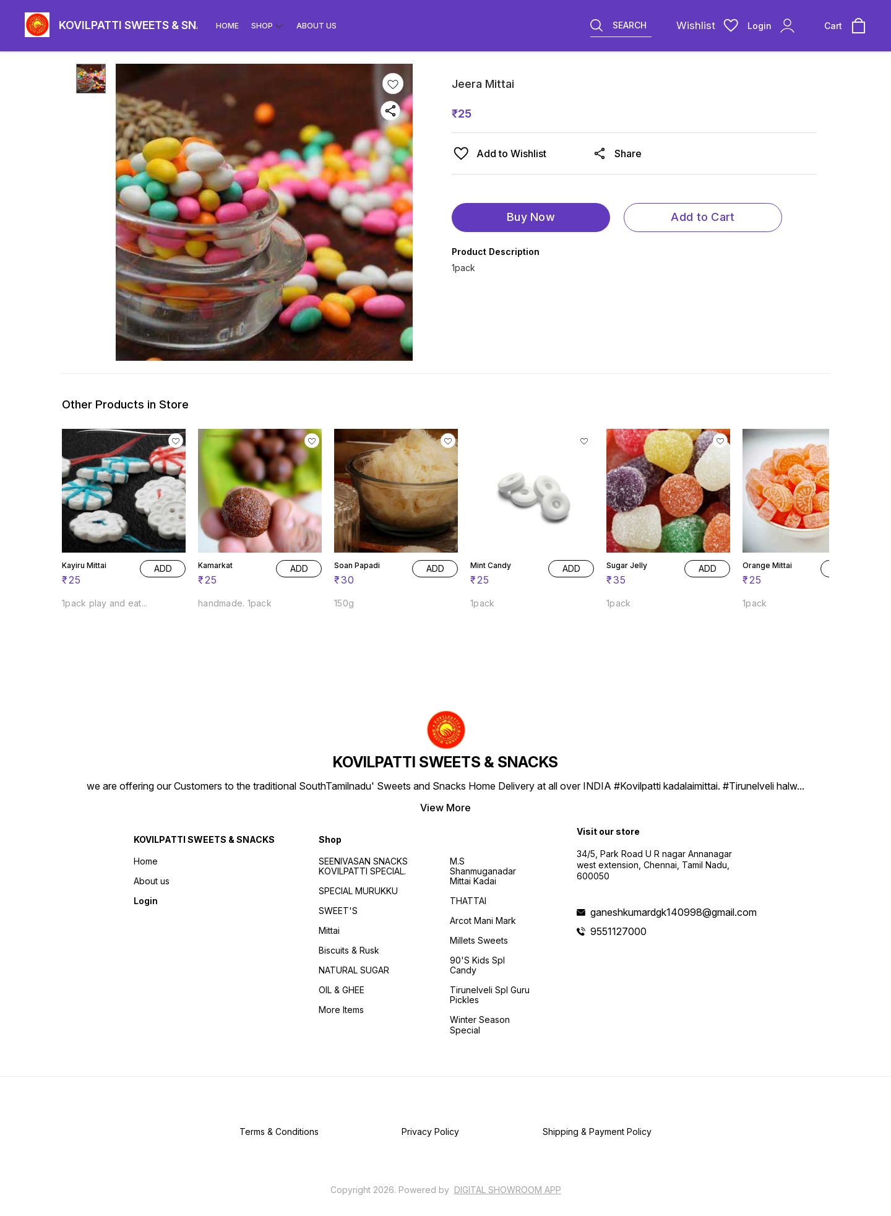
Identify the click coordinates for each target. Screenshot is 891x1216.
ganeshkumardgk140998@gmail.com (673, 912)
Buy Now (531, 216)
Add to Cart (702, 216)
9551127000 (618, 931)
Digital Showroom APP (507, 1189)
